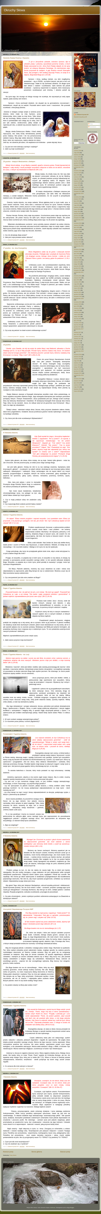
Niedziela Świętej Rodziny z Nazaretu (16, 58)
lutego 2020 (77, 316)
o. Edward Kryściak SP (82, 114)
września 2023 (78, 223)
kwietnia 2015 (77, 389)
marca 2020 (77, 314)
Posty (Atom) (12, 1155)
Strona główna (36, 1152)
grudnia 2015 (77, 371)
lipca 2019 (76, 320)
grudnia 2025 (77, 163)
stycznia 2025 (77, 187)
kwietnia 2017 (77, 338)
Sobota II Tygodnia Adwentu (13, 515)
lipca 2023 (76, 227)
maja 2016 (76, 360)
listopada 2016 (78, 349)
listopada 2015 (78, 373)
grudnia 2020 (77, 294)
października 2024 (79, 193)
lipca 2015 (76, 383)
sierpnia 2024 (77, 199)
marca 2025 (77, 183)
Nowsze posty (8, 1152)
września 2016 (78, 354)
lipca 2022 (76, 253)
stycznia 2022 (77, 266)
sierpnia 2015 (77, 380)
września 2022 (78, 249)
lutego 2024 (77, 211)
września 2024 (78, 197)
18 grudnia (7, 345)
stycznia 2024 (77, 213)
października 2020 (79, 298)
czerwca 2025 (77, 177)
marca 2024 (77, 209)
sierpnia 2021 (77, 278)
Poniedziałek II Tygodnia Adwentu (15, 734)
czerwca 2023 (77, 229)
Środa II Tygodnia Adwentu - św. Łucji (16, 654)
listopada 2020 (78, 296)
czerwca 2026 (77, 150)
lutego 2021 (77, 290)
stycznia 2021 (77, 292)
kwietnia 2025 (77, 181)
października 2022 (79, 246)
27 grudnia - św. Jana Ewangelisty (15, 248)
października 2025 (79, 167)
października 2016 (79, 351)
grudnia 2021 (77, 268)
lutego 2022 (77, 264)
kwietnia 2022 (77, 259)
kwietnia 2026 (77, 154)
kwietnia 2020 (77, 312)
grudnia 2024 (77, 189)
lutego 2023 (77, 237)
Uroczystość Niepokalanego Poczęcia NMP (18, 909)
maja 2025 (76, 179)
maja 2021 (76, 284)
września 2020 (78, 302)
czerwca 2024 (77, 203)
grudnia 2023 (77, 215)
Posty (90, 124)
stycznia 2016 (77, 369)
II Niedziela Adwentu (10, 836)
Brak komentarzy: (30, 153)
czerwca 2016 (77, 358)
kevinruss (52, 1207)
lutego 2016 (77, 367)
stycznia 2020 (77, 318)
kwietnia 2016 (77, 363)
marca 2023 (77, 235)
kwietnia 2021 (77, 286)
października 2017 (79, 329)
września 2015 (78, 378)
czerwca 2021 (77, 282)
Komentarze (92, 127)
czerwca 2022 (77, 255)
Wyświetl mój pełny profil (80, 117)
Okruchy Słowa (14, 10)
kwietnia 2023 (77, 233)
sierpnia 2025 (77, 172)
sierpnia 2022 (77, 251)
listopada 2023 (78, 217)
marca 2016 (77, 365)
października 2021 (79, 272)
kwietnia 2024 (77, 207)
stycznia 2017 (77, 345)
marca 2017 (77, 340)
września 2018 (78, 322)
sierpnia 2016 (77, 356)
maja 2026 (76, 152)
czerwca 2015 (77, 385)
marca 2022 (77, 262)
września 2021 (78, 275)
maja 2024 (76, 205)
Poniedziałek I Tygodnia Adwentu (14, 1006)
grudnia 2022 (77, 241)
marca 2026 (77, 156)
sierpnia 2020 (77, 304)
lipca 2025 (76, 174)
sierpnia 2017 (77, 332)
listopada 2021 (78, 270)
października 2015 (79, 375)
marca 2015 (77, 391)
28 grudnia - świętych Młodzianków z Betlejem (19, 161)
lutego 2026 (77, 159)
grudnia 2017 (77, 327)
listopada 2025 (78, 165)
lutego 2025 (77, 185)
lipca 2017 (76, 334)
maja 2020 (76, 310)
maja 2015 (76, 387)
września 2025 (78, 170)
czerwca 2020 (77, 308)
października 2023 (79, 219)
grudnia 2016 (77, 347)
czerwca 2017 (77, 336)
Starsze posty (65, 1152)
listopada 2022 (78, 244)
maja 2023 (76, 231)
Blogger (72, 1207)
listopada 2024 (78, 191)
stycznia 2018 (77, 324)
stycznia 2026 (77, 161)
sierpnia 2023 (77, 225)
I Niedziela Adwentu (10, 1077)
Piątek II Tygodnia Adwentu (12, 588)
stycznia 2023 (77, 239)
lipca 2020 (76, 306)
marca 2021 (77, 288)
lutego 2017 (77, 342)
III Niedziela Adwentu (10, 433)
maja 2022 (76, 257)
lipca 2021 (76, 279)
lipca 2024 (76, 201)
